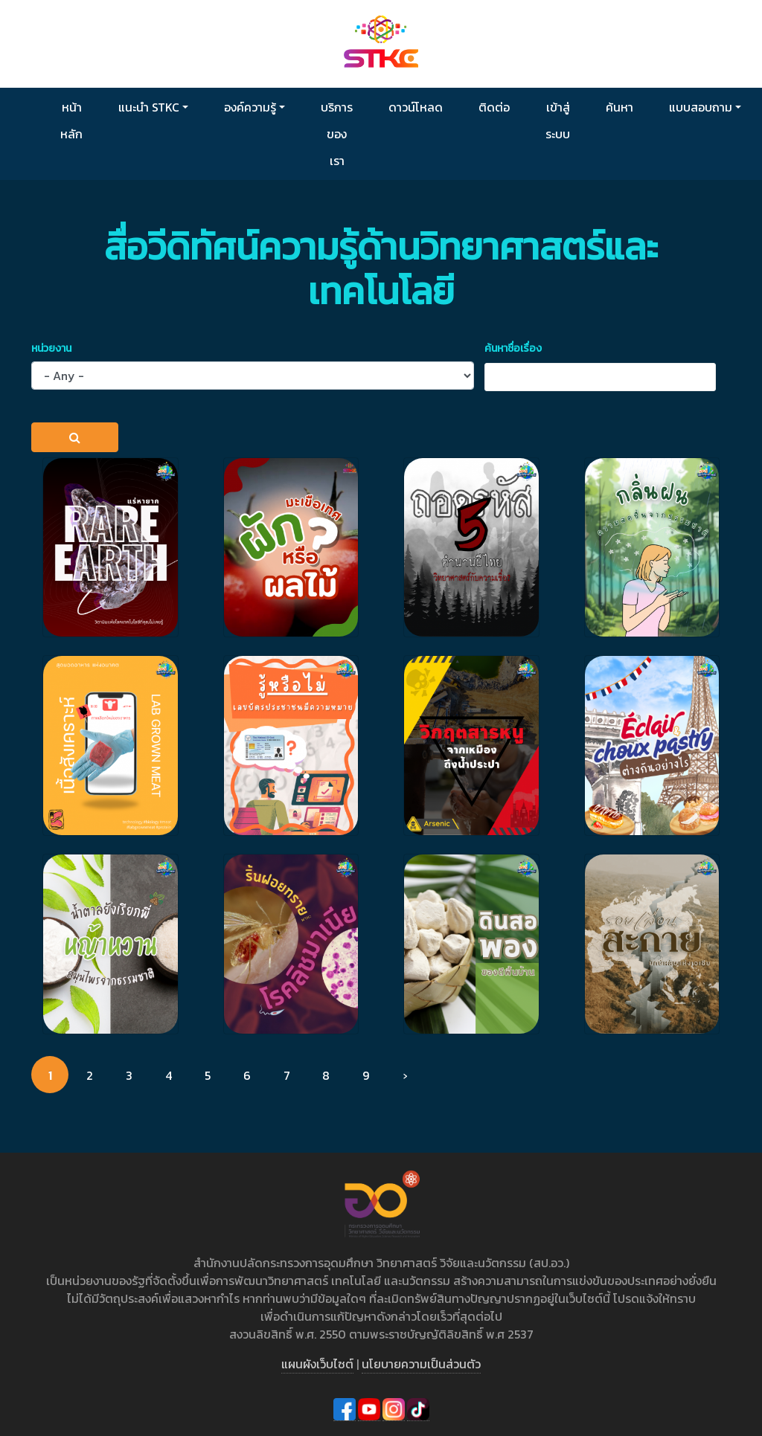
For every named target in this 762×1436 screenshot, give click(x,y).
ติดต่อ (494, 107)
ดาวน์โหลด (415, 107)
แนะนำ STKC (148, 107)
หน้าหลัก (71, 120)
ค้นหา (619, 107)
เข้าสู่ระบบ (557, 120)
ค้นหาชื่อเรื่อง (513, 348)
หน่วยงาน (51, 348)
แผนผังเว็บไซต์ (317, 1364)
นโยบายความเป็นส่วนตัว (421, 1364)
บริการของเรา (337, 134)
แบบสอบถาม (700, 107)
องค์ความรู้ (250, 107)
